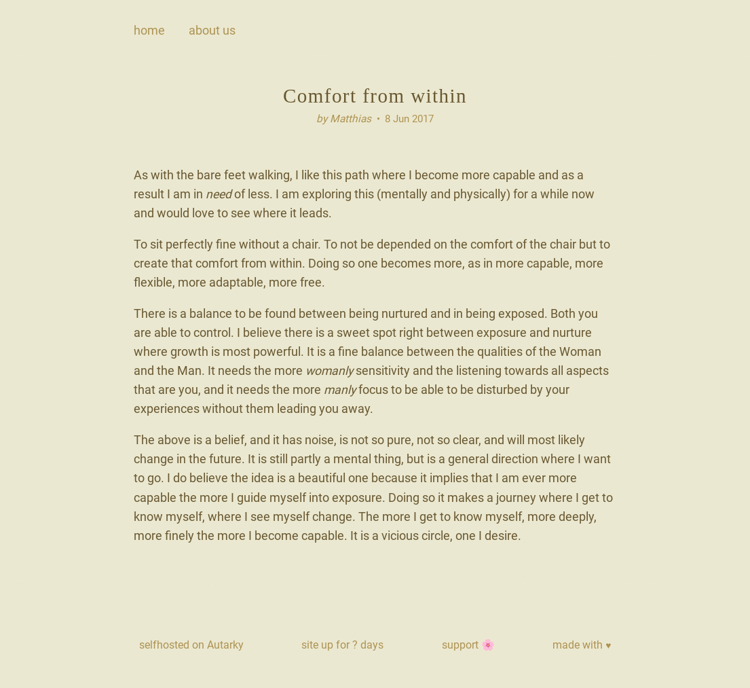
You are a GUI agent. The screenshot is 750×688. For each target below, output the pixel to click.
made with (581, 644)
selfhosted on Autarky (191, 644)
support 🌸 (468, 644)
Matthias (350, 119)
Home (149, 30)
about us (212, 30)
